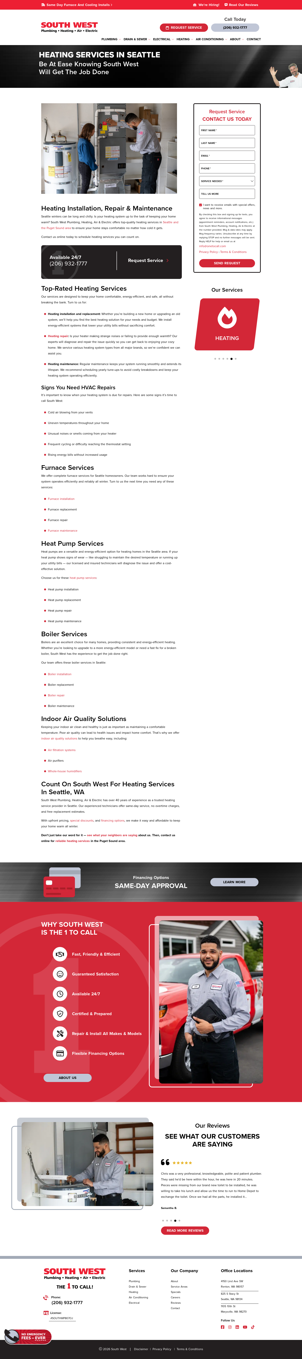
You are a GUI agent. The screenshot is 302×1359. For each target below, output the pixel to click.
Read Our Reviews (243, 4)
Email (205, 156)
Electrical (134, 1303)
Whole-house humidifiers (65, 771)
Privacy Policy (209, 252)
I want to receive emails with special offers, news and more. (229, 206)
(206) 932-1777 (235, 27)
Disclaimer (141, 1349)
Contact (175, 1308)
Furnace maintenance (62, 530)
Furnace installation (61, 499)
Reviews (176, 1303)
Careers (175, 1297)
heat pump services (83, 578)
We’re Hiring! (209, 4)
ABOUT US (67, 1077)
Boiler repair (56, 695)
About (174, 1281)
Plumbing (134, 1281)
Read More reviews (185, 1230)
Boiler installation (59, 674)
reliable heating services (72, 841)
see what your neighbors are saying (112, 835)
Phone (206, 168)
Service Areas (179, 1287)
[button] (215, 359)
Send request (227, 263)
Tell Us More (210, 194)
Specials (176, 1292)
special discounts (81, 820)
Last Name (208, 143)
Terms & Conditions (233, 252)
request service (184, 27)
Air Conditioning (138, 1297)
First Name (209, 130)
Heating (133, 1292)
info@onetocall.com (212, 246)
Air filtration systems (62, 750)
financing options (112, 820)
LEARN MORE (234, 882)
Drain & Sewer (137, 1287)
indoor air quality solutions (59, 738)
